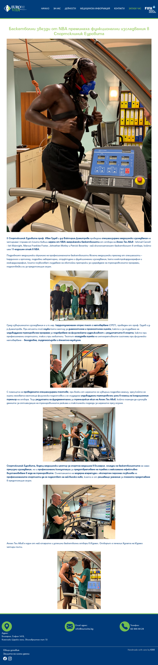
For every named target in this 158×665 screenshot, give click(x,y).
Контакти (119, 8)
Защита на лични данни (16, 653)
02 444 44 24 (137, 628)
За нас (57, 8)
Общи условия (11, 650)
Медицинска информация (95, 8)
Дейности (70, 8)
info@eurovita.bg (84, 628)
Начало (45, 8)
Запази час (135, 8)
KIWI (152, 649)
